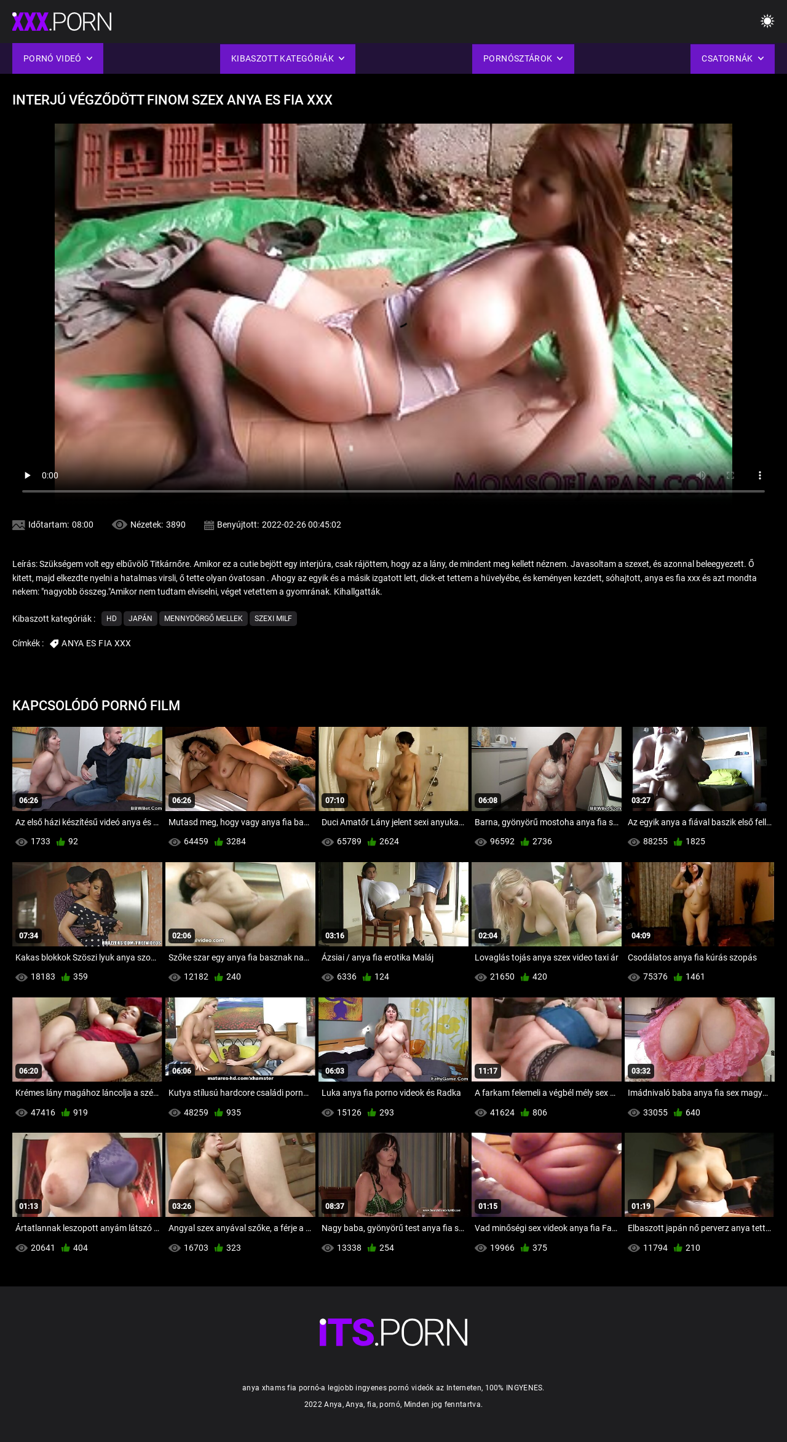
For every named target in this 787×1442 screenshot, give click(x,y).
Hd (111, 618)
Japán (140, 618)
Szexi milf (273, 618)
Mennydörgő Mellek (203, 618)
